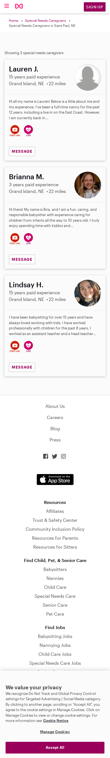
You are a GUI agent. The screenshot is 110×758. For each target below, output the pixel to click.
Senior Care (55, 605)
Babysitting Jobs (55, 636)
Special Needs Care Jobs (55, 663)
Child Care (55, 587)
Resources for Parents (55, 538)
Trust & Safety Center (55, 520)
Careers (55, 417)
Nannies (55, 578)
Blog (55, 428)
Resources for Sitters (55, 546)
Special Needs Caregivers (45, 20)
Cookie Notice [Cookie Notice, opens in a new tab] (56, 720)
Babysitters (55, 569)
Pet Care (55, 613)
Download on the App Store (55, 479)
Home (13, 20)
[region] (55, 714)
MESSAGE (22, 151)
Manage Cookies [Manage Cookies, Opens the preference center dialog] (55, 732)
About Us (55, 406)
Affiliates (55, 511)
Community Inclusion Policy (55, 529)
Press (55, 439)
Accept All (55, 747)
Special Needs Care (55, 596)
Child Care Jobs (55, 654)
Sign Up (94, 6)
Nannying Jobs (55, 645)
